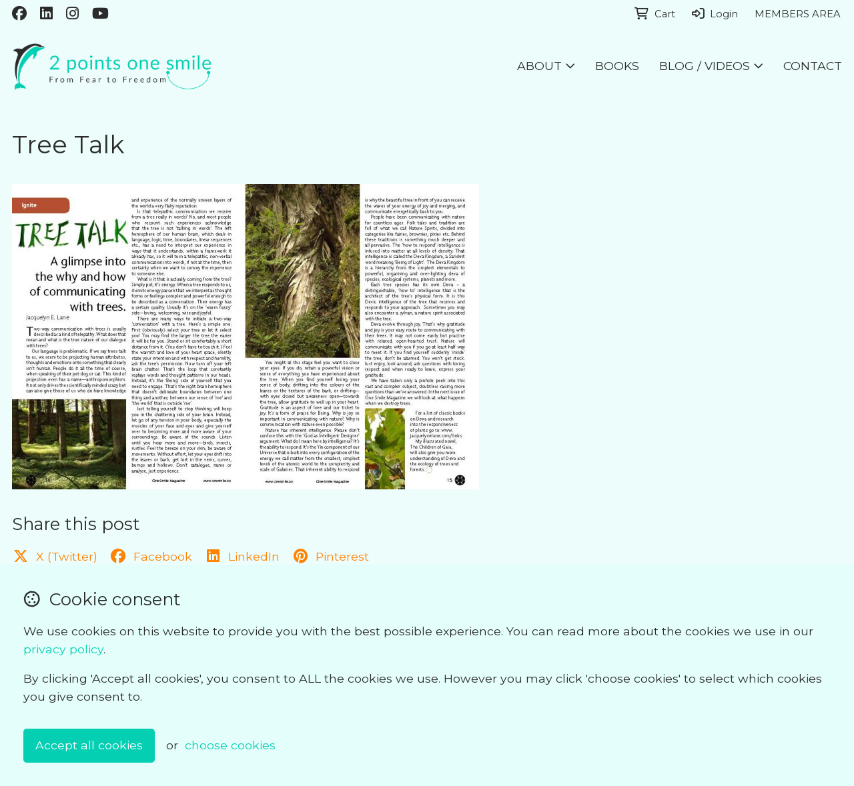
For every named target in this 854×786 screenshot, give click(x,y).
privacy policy (63, 649)
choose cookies (230, 745)
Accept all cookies (89, 745)
